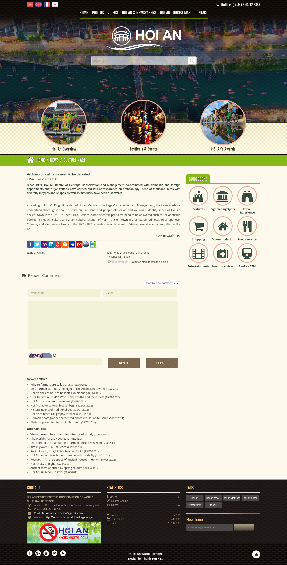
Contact (201, 13)
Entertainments (198, 266)
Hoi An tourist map (175, 13)
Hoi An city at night (42, 464)
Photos (98, 13)
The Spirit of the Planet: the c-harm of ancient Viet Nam (66, 443)
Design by (145, 558)
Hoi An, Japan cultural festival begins (54, 406)
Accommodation (222, 239)
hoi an (195, 498)
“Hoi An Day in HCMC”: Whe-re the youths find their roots (67, 397)
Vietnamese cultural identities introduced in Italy (61, 434)
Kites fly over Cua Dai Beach (48, 447)
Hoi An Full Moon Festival (46, 472)
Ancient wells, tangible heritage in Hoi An (56, 451)
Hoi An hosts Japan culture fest (50, 401)
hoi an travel (213, 498)
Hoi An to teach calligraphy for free (53, 414)
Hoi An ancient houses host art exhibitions (57, 393)
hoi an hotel (250, 498)
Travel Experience (247, 211)
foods (213, 505)
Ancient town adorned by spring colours (56, 468)
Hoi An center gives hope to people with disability (62, 455)
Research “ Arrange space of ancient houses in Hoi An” (65, 459)
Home (84, 13)
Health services (223, 266)
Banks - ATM (247, 266)
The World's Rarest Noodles (48, 438)
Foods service (247, 239)
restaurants (195, 505)
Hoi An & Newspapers (139, 13)
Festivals (199, 209)
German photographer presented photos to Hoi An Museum (69, 418)
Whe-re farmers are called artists (51, 385)
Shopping (198, 239)
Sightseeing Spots (223, 209)
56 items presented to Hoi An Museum (55, 422)
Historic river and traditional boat (52, 410)
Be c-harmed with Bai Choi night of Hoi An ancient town (66, 389)
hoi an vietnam (231, 498)
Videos (113, 13)
